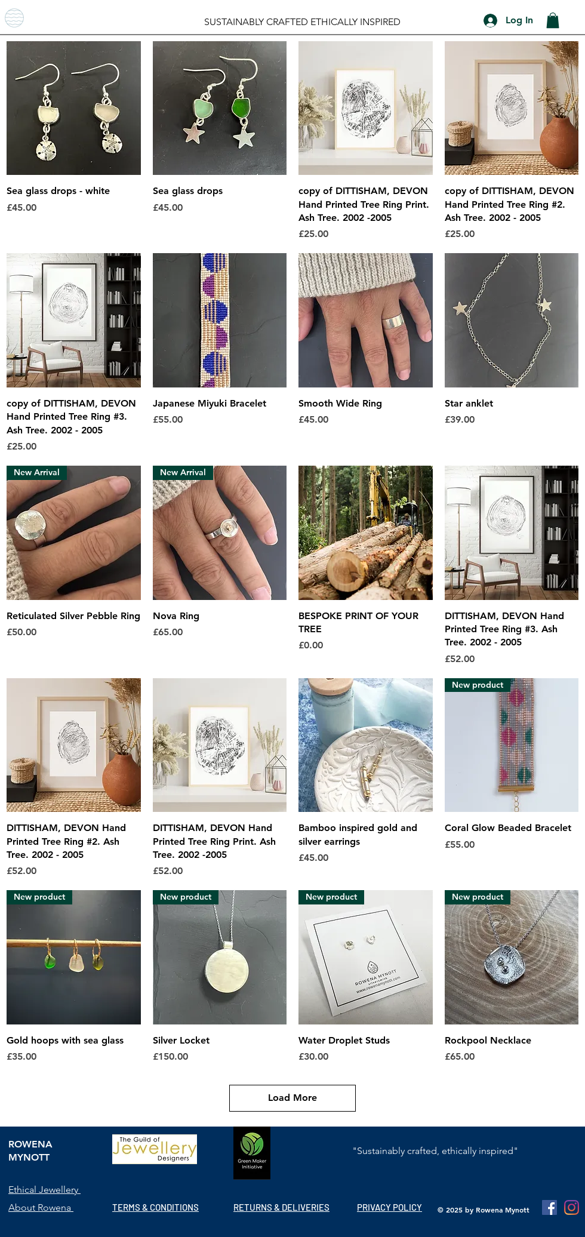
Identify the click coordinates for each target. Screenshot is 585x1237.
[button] (552, 20)
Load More (292, 1097)
